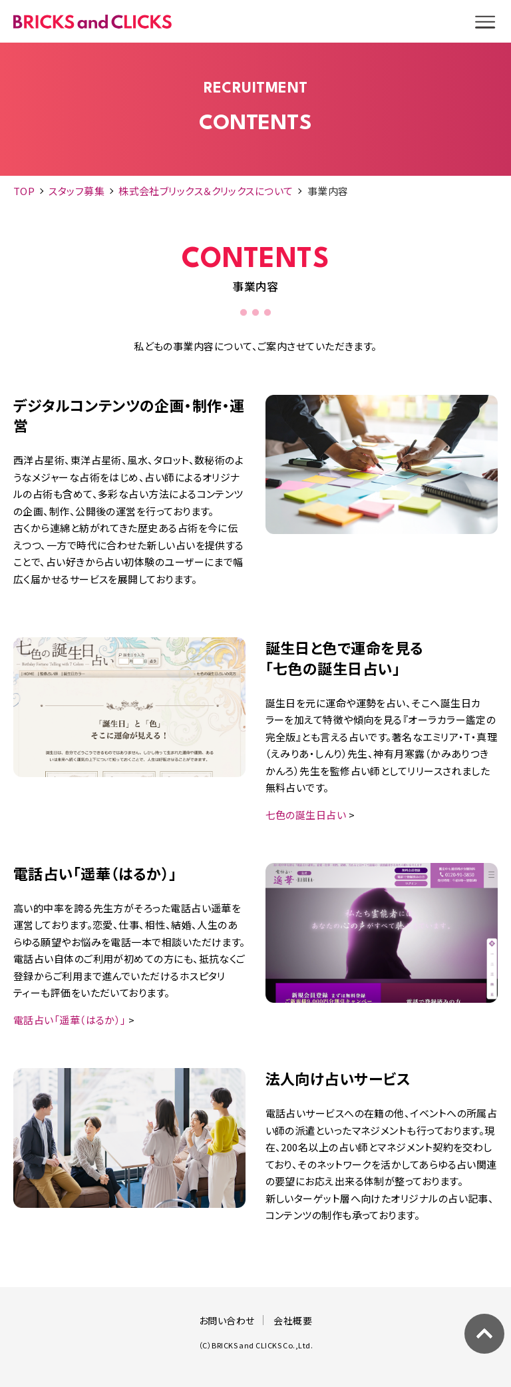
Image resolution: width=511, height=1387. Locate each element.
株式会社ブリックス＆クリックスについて (205, 191)
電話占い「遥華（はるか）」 (69, 1020)
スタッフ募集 (76, 191)
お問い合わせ (227, 1320)
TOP (24, 191)
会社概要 (292, 1320)
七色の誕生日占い (306, 815)
